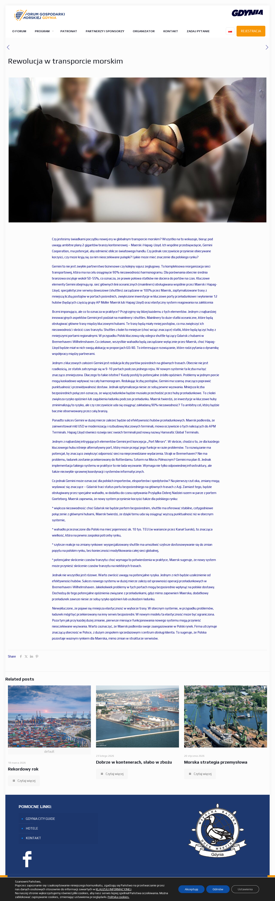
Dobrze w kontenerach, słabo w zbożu (134, 762)
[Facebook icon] (252, 884)
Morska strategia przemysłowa (215, 762)
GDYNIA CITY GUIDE (40, 818)
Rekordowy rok (23, 768)
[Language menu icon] (230, 31)
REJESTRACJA (251, 31)
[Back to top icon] (262, 883)
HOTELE (32, 828)
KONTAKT (33, 838)
